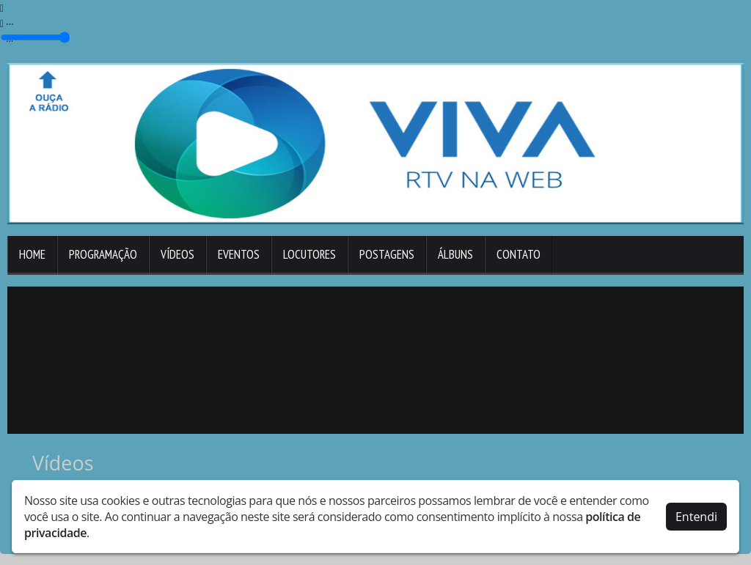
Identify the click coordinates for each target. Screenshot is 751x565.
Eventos (239, 254)
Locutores (309, 254)
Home (32, 254)
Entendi (696, 517)
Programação (103, 254)
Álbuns (455, 254)
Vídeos (177, 254)
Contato (519, 254)
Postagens (386, 254)
